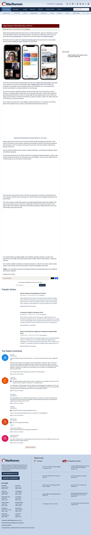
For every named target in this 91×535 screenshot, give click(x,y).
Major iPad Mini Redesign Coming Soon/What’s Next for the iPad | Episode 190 (79, 494)
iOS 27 (25, 13)
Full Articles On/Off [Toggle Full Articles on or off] (14, 527)
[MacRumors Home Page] (12, 4)
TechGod (12, 406)
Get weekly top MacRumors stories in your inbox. (30, 282)
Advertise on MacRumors (10, 477)
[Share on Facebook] (56, 278)
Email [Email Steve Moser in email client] (3, 515)
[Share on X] (52, 278)
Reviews (40, 9)
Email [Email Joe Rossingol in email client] (16, 493)
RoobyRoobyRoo (14, 435)
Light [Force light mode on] (30, 527)
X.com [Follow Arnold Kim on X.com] (6, 487)
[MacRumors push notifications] (83, 4)
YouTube (39, 460)
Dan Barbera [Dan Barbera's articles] (4, 507)
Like (18, 374)
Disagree (21, 374)
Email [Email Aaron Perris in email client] (16, 515)
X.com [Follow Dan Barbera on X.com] (6, 510)
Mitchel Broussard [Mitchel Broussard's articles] (6, 496)
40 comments (32, 325)
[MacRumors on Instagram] (70, 4)
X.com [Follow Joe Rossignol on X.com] (20, 493)
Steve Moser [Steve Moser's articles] (4, 513)
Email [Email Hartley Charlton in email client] (3, 504)
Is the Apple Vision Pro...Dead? (50, 503)
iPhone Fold (17, 13)
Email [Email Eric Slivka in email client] (16, 487)
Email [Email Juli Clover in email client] (3, 493)
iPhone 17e (44, 13)
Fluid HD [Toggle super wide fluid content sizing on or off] (23, 527)
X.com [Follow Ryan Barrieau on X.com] (20, 510)
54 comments (32, 346)
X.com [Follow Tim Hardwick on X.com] (20, 498)
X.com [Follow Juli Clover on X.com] (6, 493)
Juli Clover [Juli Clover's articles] (4, 490)
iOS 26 (67, 13)
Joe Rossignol (43, 335)
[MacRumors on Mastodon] (78, 4)
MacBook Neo (34, 13)
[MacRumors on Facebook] (73, 4)
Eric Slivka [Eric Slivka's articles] (17, 484)
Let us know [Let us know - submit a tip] (59, 4)
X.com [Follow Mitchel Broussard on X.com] (6, 498)
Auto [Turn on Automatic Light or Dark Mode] (28, 527)
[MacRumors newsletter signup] (88, 4)
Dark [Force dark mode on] (33, 527)
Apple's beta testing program (29, 40)
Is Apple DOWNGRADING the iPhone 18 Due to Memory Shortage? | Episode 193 (80, 467)
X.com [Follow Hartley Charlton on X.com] (6, 504)
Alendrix (12, 354)
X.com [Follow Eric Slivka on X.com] (20, 487)
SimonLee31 (13, 419)
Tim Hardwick (42, 314)
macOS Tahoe (76, 13)
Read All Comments (30, 447)
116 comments (7, 278)
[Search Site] (81, 9)
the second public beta (15, 36)
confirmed (12, 377)
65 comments (32, 306)
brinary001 (13, 394)
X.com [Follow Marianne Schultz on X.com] (20, 504)
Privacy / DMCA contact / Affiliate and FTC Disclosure (13, 522)
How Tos (32, 9)
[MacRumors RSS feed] (86, 4)
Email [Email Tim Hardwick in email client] (16, 498)
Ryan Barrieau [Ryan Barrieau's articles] (18, 507)
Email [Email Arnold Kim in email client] (3, 487)
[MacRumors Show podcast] (67, 4)
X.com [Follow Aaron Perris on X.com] (20, 515)
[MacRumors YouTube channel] (80, 4)
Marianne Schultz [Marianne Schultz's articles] (19, 501)
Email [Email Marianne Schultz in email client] (16, 504)
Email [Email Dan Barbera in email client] (3, 510)
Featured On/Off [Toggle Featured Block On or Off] (5, 527)
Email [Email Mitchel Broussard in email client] (3, 498)
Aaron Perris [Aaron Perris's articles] (18, 513)
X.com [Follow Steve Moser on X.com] (6, 515)
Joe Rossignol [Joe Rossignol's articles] (18, 490)
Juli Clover (27, 29)
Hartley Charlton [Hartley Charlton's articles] (5, 501)
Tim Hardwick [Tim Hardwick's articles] (18, 496)
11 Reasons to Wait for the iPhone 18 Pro (34, 312)
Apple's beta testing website (43, 82)
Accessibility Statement (6, 525)
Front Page (6, 9)
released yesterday (48, 36)
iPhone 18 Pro (6, 13)
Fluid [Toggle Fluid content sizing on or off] (20, 527)
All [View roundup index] (88, 13)
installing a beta (35, 84)
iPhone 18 (59, 13)
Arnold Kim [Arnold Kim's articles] (4, 484)
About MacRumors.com (10, 472)
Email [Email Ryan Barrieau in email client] (16, 510)
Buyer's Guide (50, 9)
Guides (25, 9)
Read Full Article (24, 306)
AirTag (51, 13)
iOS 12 (13, 274)
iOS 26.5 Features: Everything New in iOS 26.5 (35, 293)
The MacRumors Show (74, 460)
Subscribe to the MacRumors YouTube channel (26, 138)
